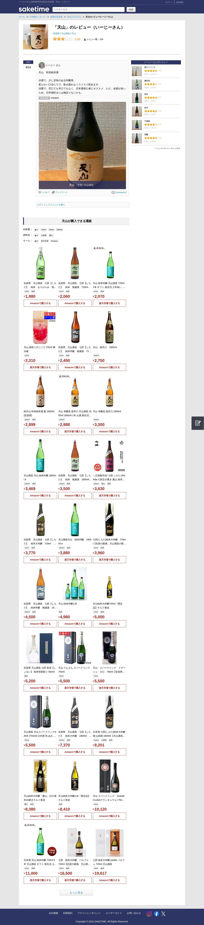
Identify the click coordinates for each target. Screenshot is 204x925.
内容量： (27, 229)
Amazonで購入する (40, 303)
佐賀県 (56, 33)
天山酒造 (66, 33)
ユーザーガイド (114, 913)
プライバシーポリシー (89, 913)
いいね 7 (44, 192)
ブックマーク (60, 192)
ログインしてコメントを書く (51, 205)
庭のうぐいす (149, 67)
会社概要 (53, 913)
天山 (74, 33)
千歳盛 (147, 121)
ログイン (169, 2)
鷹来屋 (147, 81)
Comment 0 (118, 192)
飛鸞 (146, 135)
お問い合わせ (134, 913)
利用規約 (67, 913)
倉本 (146, 108)
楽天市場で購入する (109, 303)
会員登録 (179, 2)
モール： (27, 240)
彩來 (146, 94)
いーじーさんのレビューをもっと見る (167, 148)
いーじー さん (53, 65)
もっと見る (76, 892)
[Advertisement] (156, 174)
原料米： (27, 235)
